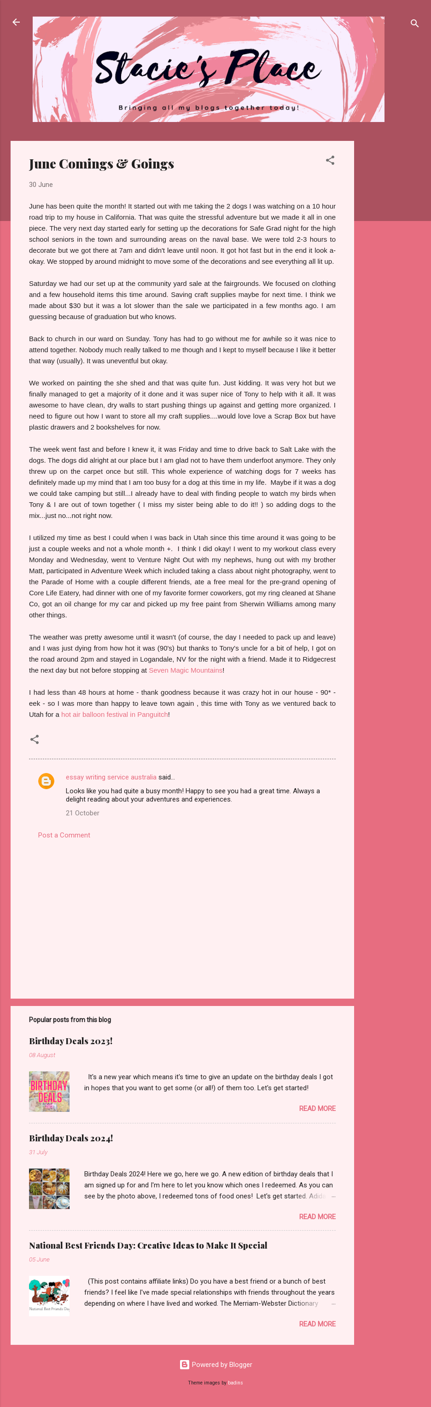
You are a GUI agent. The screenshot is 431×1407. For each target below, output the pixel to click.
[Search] (414, 25)
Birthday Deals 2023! (70, 1041)
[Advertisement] (390, 279)
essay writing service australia (111, 777)
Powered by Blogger (215, 1364)
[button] (330, 162)
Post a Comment (64, 835)
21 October (82, 813)
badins (235, 1383)
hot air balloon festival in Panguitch (114, 714)
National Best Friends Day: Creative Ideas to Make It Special (148, 1245)
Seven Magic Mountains (185, 670)
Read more (317, 1109)
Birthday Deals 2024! (71, 1138)
